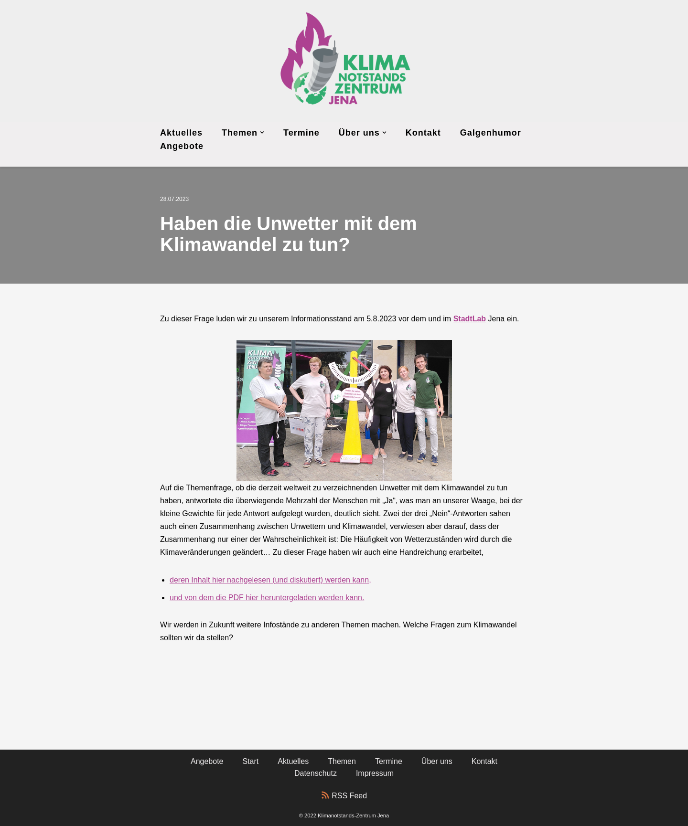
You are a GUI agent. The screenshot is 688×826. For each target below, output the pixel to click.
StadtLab (469, 319)
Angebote (182, 146)
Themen (342, 761)
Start (251, 761)
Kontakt (423, 133)
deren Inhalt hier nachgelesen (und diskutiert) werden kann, (270, 580)
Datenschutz (315, 773)
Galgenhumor (490, 133)
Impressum (375, 773)
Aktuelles (181, 133)
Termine (301, 133)
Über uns (436, 761)
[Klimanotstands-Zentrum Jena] (344, 61)
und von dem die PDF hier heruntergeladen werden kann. (267, 597)
